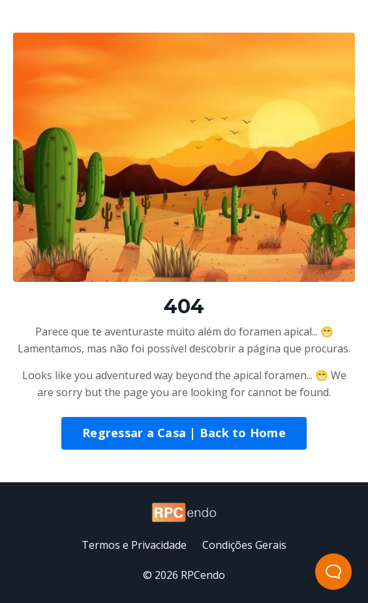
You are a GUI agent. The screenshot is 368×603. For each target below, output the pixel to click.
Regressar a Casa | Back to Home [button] (184, 433)
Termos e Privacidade (134, 545)
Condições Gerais (244, 545)
